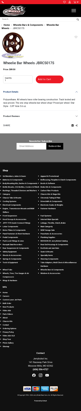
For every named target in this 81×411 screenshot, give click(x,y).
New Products (8, 307)
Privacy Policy (8, 332)
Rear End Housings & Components (54, 245)
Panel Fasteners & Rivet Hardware (16, 234)
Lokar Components (10, 227)
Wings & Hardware (10, 281)
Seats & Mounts (46, 252)
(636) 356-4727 (40, 369)
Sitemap (6, 347)
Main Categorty (46, 227)
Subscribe (55, 146)
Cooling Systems (9, 201)
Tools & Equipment (10, 263)
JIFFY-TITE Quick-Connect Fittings (16, 223)
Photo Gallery (8, 343)
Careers (6, 296)
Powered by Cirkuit (40, 401)
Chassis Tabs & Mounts (12, 198)
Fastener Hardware (48, 209)
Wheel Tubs (7, 270)
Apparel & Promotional (49, 176)
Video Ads (7, 311)
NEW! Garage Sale (47, 230)
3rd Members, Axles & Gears (14, 176)
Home (5, 293)
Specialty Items (46, 255)
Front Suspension (10, 216)
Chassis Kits (7, 321)
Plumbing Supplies (47, 237)
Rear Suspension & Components (16, 248)
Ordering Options (9, 329)
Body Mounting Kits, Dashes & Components (20, 183)
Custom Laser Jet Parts (12, 300)
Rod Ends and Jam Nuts (49, 248)
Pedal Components (10, 237)
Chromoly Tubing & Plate (50, 198)
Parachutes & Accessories (51, 234)
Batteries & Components (13, 180)
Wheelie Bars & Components (52, 270)
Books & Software (47, 183)
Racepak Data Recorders (12, 245)
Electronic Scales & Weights (51, 205)
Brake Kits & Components (50, 187)
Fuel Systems (45, 216)
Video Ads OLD (9, 336)
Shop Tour (7, 339)
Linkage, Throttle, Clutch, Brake (53, 223)
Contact (6, 325)
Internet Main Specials (49, 219)
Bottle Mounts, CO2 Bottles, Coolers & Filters (21, 187)
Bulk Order (7, 303)
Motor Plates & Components (14, 230)
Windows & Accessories (50, 273)
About (5, 318)
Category (6, 194)
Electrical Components (12, 205)
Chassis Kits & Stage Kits (50, 194)
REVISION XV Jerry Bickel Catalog (54, 241)
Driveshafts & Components (51, 201)
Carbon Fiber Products (49, 191)
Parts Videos (8, 314)
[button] (3, 2)
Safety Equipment (10, 252)
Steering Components (49, 259)
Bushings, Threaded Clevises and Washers (20, 191)
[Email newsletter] (32, 146)
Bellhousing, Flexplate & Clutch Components (58, 180)
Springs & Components (12, 259)
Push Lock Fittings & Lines (13, 241)
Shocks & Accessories (12, 255)
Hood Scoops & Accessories (14, 219)
